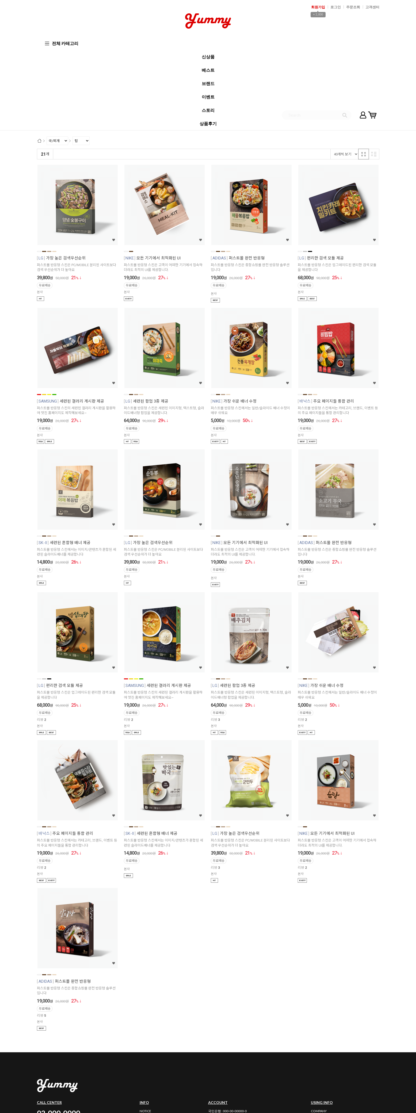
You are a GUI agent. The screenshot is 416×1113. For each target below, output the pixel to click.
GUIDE (315, 1048)
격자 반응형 (363, 73)
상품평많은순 (145, 74)
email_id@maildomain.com (168, 1077)
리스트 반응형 (374, 73)
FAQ (143, 1037)
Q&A (143, 1043)
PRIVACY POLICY (323, 1043)
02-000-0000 (58, 1032)
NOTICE (145, 1031)
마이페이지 (362, 42)
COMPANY (319, 1031)
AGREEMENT (320, 1037)
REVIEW (145, 1048)
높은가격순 (122, 74)
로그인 (335, 7)
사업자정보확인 (323, 1071)
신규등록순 (79, 74)
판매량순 (167, 74)
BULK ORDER (149, 1054)
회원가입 (318, 7)
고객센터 (372, 7)
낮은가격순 (101, 74)
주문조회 (353, 7)
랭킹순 (61, 74)
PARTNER (318, 1054)
